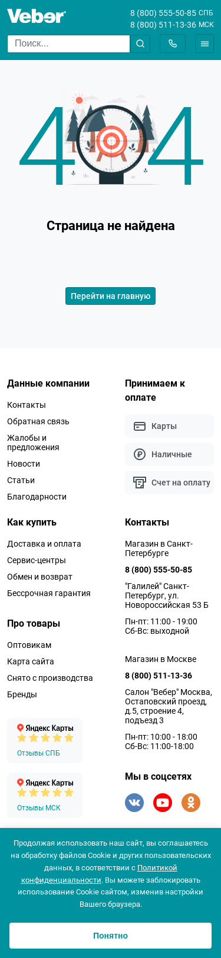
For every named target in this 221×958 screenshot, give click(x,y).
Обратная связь (38, 421)
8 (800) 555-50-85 (163, 13)
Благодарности (37, 496)
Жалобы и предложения (33, 442)
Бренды (22, 694)
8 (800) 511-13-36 (163, 24)
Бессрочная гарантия (49, 593)
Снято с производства (50, 678)
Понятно (110, 935)
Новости (23, 463)
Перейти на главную (110, 296)
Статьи (21, 480)
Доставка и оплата (44, 543)
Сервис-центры (36, 560)
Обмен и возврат (39, 576)
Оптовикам (29, 645)
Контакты (26, 405)
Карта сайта (30, 661)
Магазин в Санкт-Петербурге (159, 548)
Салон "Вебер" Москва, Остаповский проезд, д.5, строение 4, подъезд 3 (168, 706)
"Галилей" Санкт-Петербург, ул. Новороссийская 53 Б (167, 595)
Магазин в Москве (160, 659)
